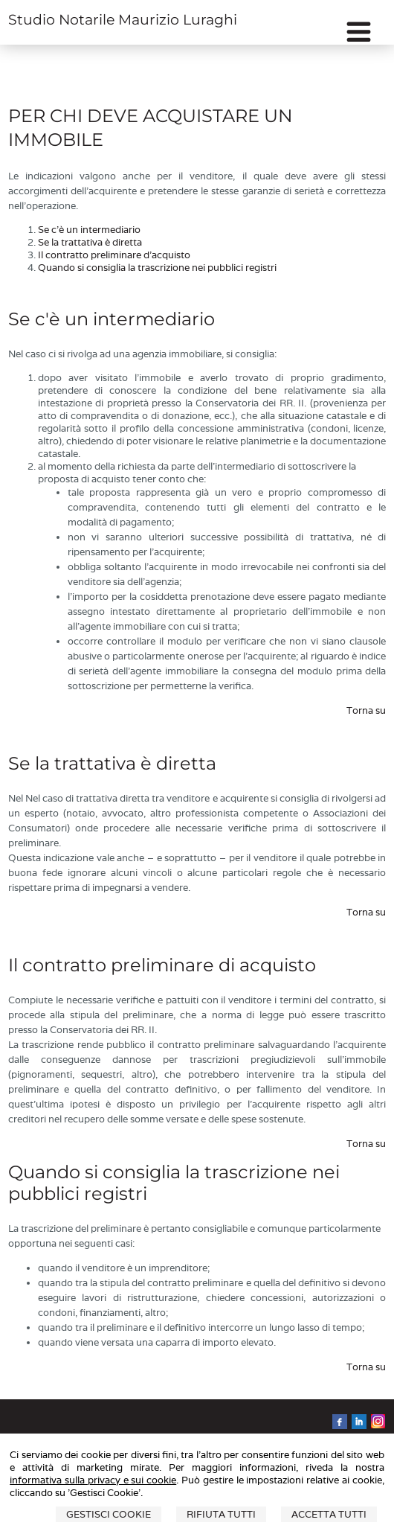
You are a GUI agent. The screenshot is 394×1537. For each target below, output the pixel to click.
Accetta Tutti (328, 1514)
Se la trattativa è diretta (90, 242)
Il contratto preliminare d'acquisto (114, 255)
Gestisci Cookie (108, 1514)
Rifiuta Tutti (221, 1514)
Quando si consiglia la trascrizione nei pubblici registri (157, 267)
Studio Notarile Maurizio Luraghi (122, 19)
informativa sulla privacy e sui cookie (93, 1480)
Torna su (366, 710)
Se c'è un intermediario (89, 229)
